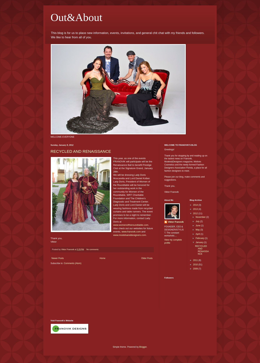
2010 (195, 264)
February (200, 238)
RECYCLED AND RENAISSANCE (81, 151)
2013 (195, 209)
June (198, 225)
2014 (195, 205)
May (198, 229)
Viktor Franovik (176, 222)
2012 (195, 213)
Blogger (143, 347)
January (200, 242)
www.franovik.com (131, 231)
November (201, 217)
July (198, 221)
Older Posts (147, 258)
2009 (195, 268)
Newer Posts (57, 258)
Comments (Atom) (72, 263)
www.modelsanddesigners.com (129, 235)
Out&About (76, 17)
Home (102, 258)
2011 (195, 260)
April (198, 234)
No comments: (92, 249)
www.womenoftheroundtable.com (130, 225)
